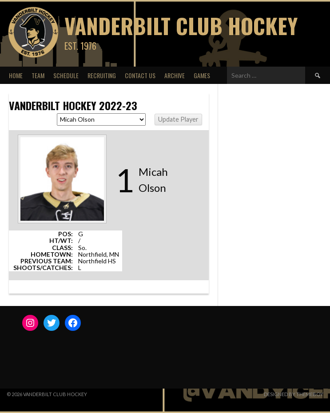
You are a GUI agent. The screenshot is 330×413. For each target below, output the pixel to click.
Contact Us (140, 75)
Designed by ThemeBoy (293, 394)
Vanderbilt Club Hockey (181, 25)
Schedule (66, 75)
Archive (174, 75)
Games (202, 75)
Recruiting (101, 75)
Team (38, 75)
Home (16, 75)
